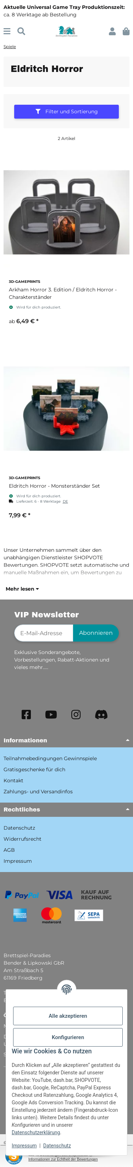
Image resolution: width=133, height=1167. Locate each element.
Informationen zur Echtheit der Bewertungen (63, 1159)
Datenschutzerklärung (36, 1132)
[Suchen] (21, 31)
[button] (112, 31)
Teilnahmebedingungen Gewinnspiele (50, 758)
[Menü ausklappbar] (7, 31)
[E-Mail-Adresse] (43, 633)
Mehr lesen (22, 589)
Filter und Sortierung (66, 111)
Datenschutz (57, 1145)
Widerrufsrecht (22, 839)
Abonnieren (96, 632)
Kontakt (13, 780)
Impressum (24, 1145)
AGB (9, 850)
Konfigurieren (68, 1037)
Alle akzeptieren (68, 1016)
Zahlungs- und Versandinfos (38, 791)
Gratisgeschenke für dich (34, 769)
